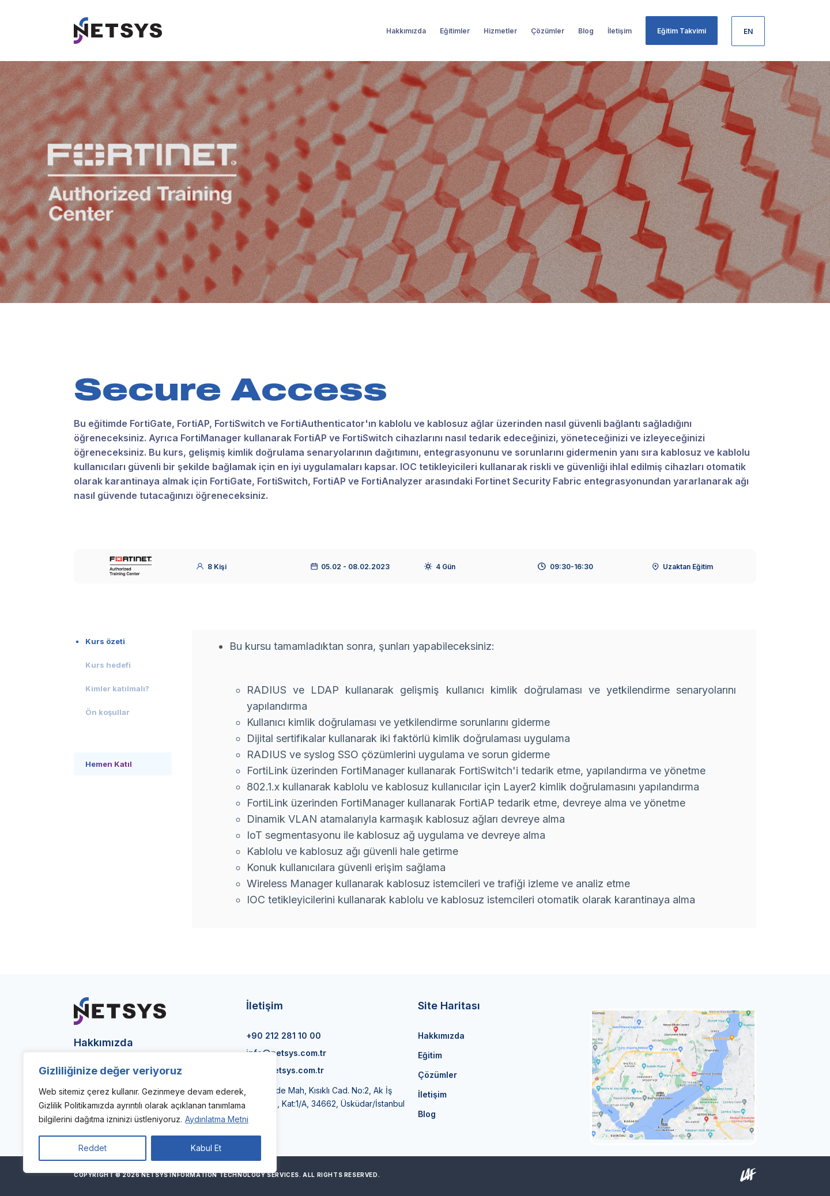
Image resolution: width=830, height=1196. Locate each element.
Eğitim (430, 1055)
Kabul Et (206, 1148)
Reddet (92, 1148)
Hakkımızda (441, 1035)
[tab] (123, 641)
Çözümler (437, 1075)
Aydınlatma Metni (216, 1119)
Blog (427, 1114)
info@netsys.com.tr (286, 1053)
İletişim (432, 1094)
